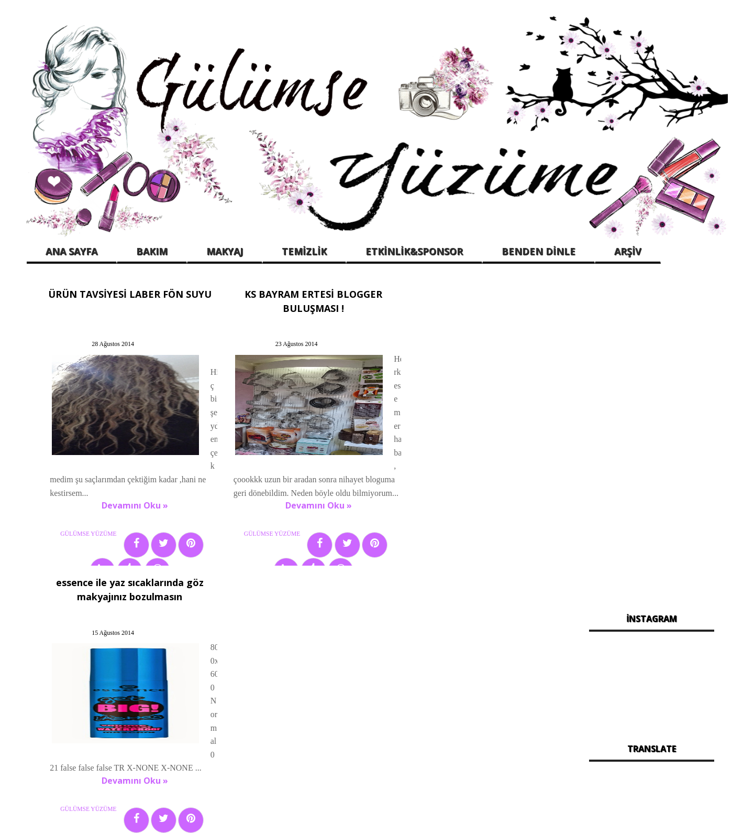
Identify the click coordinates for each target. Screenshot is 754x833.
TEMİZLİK (304, 251)
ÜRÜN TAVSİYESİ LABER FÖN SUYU (124, 292)
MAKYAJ (224, 251)
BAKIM (152, 251)
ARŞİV (627, 251)
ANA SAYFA (71, 251)
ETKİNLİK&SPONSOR (414, 251)
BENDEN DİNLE (538, 251)
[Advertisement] (651, 440)
